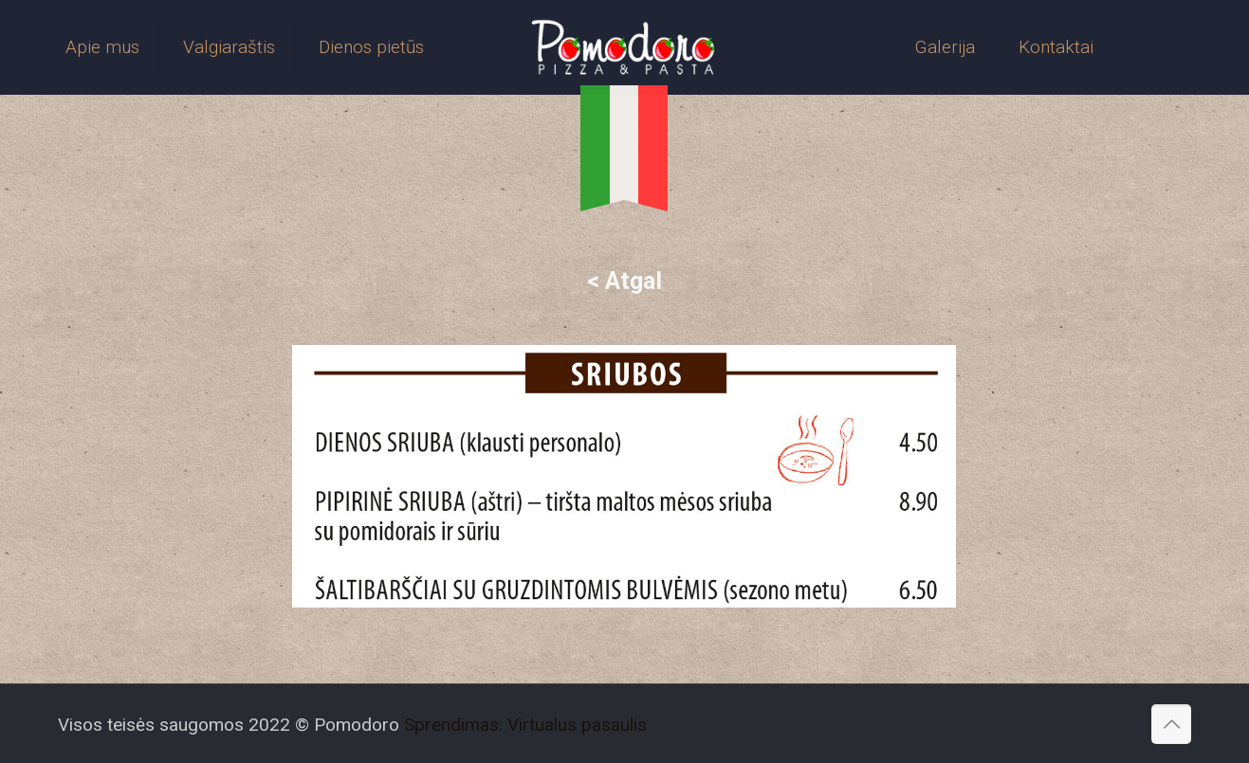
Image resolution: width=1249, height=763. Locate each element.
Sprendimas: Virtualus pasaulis (525, 725)
